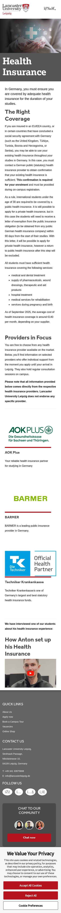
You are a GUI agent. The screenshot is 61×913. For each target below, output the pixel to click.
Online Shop (8, 731)
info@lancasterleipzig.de (17, 776)
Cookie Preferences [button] (31, 905)
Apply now (7, 717)
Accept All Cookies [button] (31, 885)
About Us (7, 712)
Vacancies (7, 726)
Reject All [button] (30, 895)
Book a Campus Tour (13, 721)
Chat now (29, 837)
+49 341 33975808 (14, 771)
